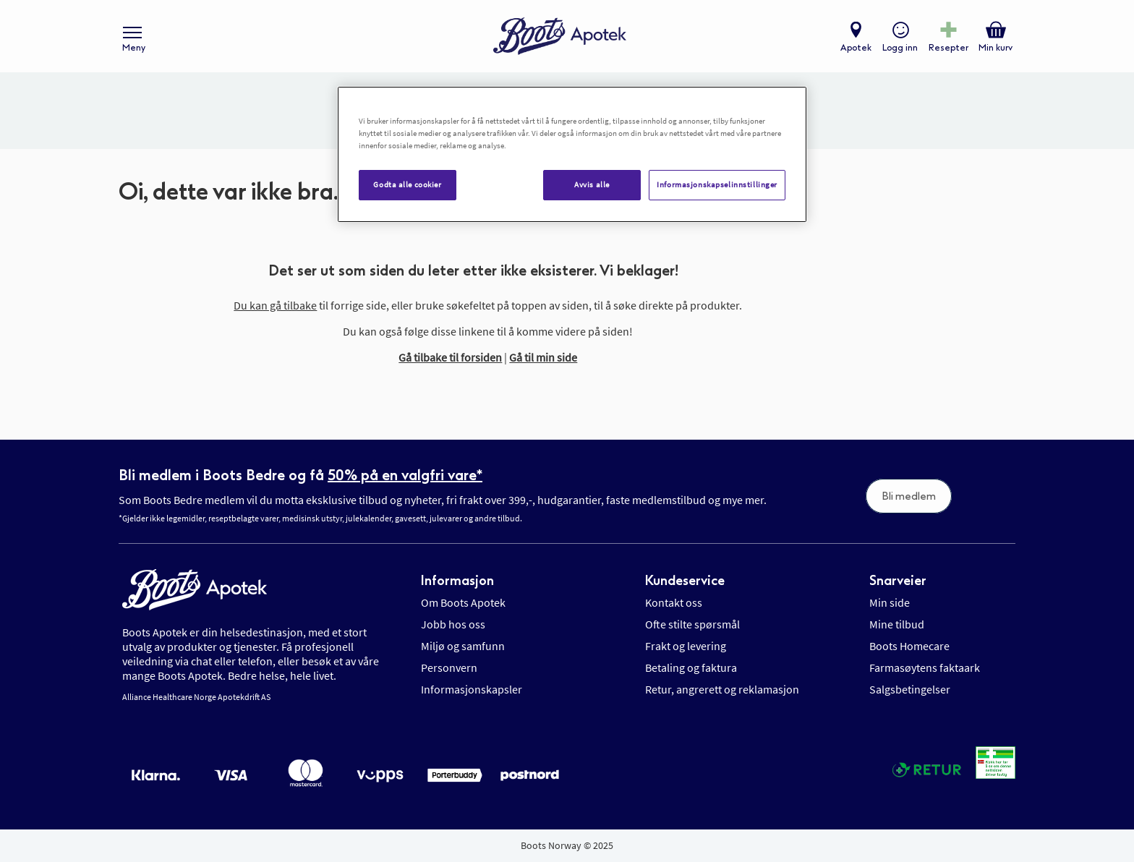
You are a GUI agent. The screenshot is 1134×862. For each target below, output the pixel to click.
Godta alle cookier (407, 184)
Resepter (948, 48)
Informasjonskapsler (471, 689)
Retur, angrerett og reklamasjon (722, 689)
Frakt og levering (685, 646)
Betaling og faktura (691, 667)
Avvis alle (592, 184)
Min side (889, 602)
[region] (572, 154)
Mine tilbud (896, 624)
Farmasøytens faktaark (924, 667)
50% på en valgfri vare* (405, 475)
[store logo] (559, 36)
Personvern (449, 667)
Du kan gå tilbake (275, 305)
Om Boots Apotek (463, 602)
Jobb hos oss (453, 624)
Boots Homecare (909, 646)
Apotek (855, 48)
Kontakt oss (673, 602)
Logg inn (900, 48)
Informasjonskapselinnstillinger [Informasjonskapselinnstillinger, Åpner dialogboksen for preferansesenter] (717, 184)
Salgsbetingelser (909, 689)
